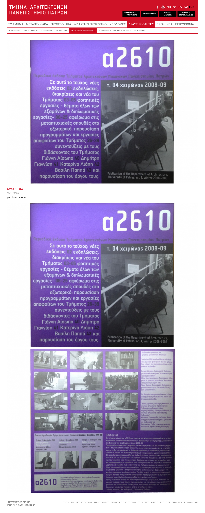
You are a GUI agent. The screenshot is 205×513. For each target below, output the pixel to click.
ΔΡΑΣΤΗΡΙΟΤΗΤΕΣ (141, 24)
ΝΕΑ (169, 24)
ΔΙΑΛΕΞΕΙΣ (14, 30)
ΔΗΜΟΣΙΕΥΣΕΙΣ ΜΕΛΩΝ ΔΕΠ (115, 30)
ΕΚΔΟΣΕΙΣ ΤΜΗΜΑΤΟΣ (83, 30)
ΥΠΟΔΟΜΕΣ (118, 24)
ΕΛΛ (186, 7)
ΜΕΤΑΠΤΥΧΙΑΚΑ (37, 24)
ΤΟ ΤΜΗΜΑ (15, 24)
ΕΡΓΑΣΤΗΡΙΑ (31, 30)
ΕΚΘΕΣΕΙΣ (61, 30)
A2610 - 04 (15, 189)
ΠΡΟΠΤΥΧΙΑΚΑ (61, 24)
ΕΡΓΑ (160, 24)
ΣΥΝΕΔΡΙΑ (47, 30)
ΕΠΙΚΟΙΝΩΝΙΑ (184, 24)
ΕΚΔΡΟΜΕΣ (140, 30)
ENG (191, 7)
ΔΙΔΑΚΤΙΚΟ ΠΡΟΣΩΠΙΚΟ (90, 24)
